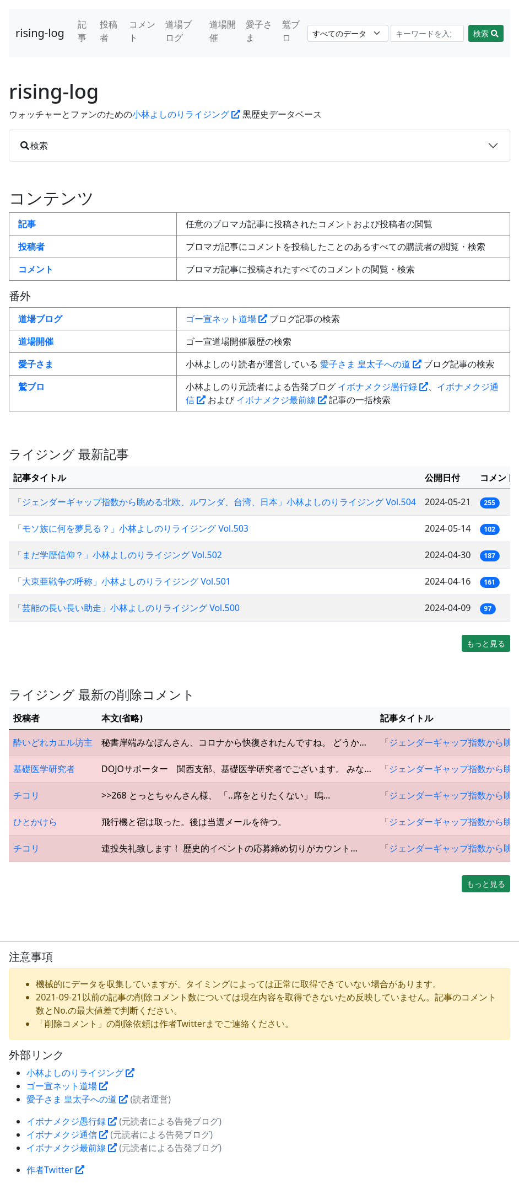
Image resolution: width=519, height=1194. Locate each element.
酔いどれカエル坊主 (53, 742)
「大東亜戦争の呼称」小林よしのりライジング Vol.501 (122, 581)
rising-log (39, 32)
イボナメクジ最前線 (281, 400)
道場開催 (222, 31)
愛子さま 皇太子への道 (370, 364)
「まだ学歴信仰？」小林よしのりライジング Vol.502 (117, 555)
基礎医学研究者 (44, 769)
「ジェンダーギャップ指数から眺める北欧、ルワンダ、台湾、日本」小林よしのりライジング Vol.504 (214, 502)
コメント (142, 31)
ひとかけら (35, 822)
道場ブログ (178, 31)
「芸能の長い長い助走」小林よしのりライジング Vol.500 (126, 608)
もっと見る (486, 643)
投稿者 (108, 31)
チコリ (26, 795)
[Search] (427, 33)
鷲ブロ (291, 31)
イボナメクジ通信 (67, 1134)
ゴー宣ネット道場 (226, 319)
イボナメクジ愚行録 (383, 387)
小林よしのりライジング (186, 114)
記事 (82, 31)
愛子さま (259, 31)
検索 (486, 33)
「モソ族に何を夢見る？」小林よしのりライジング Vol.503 (130, 528)
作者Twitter (55, 1170)
